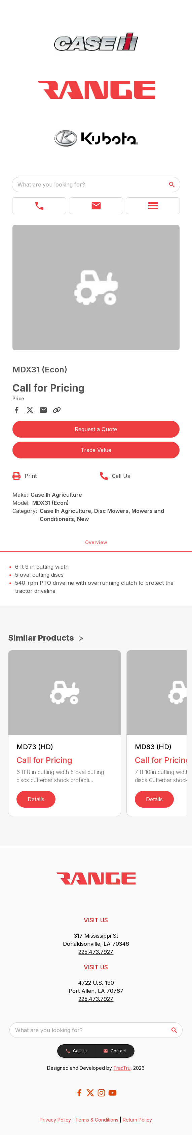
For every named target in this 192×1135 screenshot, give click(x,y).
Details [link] (36, 799)
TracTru (121, 1068)
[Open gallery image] (96, 287)
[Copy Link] (57, 410)
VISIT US (96, 920)
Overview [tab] (96, 542)
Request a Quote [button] (96, 429)
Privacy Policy (55, 1120)
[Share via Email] (43, 410)
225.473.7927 (95, 951)
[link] (39, 205)
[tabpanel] (96, 288)
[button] (96, 205)
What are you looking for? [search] (51, 184)
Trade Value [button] (96, 450)
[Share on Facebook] (16, 410)
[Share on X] (30, 410)
